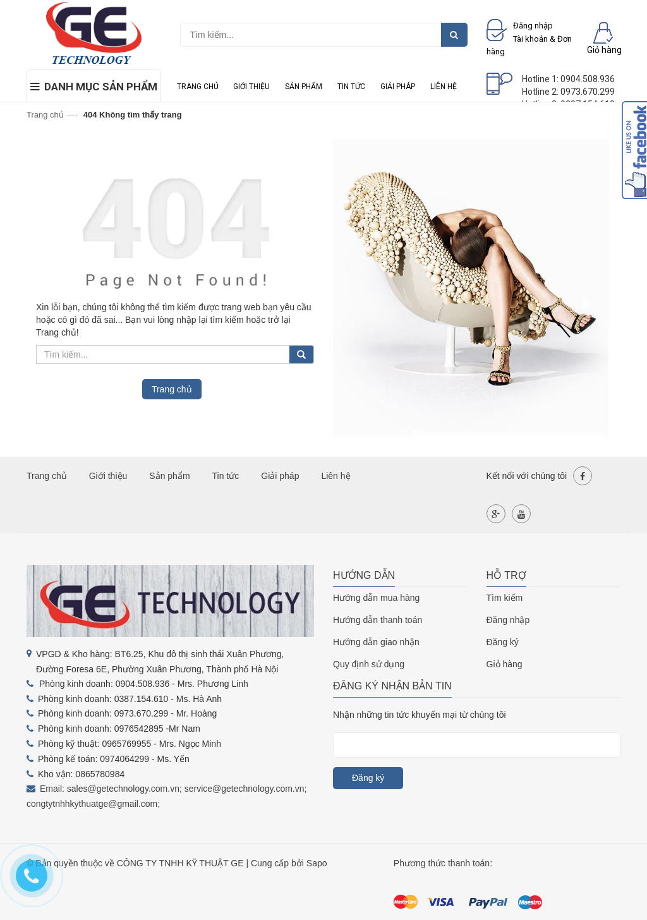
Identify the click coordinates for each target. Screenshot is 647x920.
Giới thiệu (251, 86)
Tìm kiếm (505, 598)
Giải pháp (397, 86)
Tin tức (351, 86)
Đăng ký (503, 642)
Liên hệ (443, 86)
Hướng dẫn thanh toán (377, 620)
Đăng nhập (508, 620)
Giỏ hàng (505, 664)
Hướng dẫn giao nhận (376, 642)
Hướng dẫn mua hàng (376, 598)
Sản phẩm (303, 86)
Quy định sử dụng (368, 664)
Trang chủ (198, 86)
